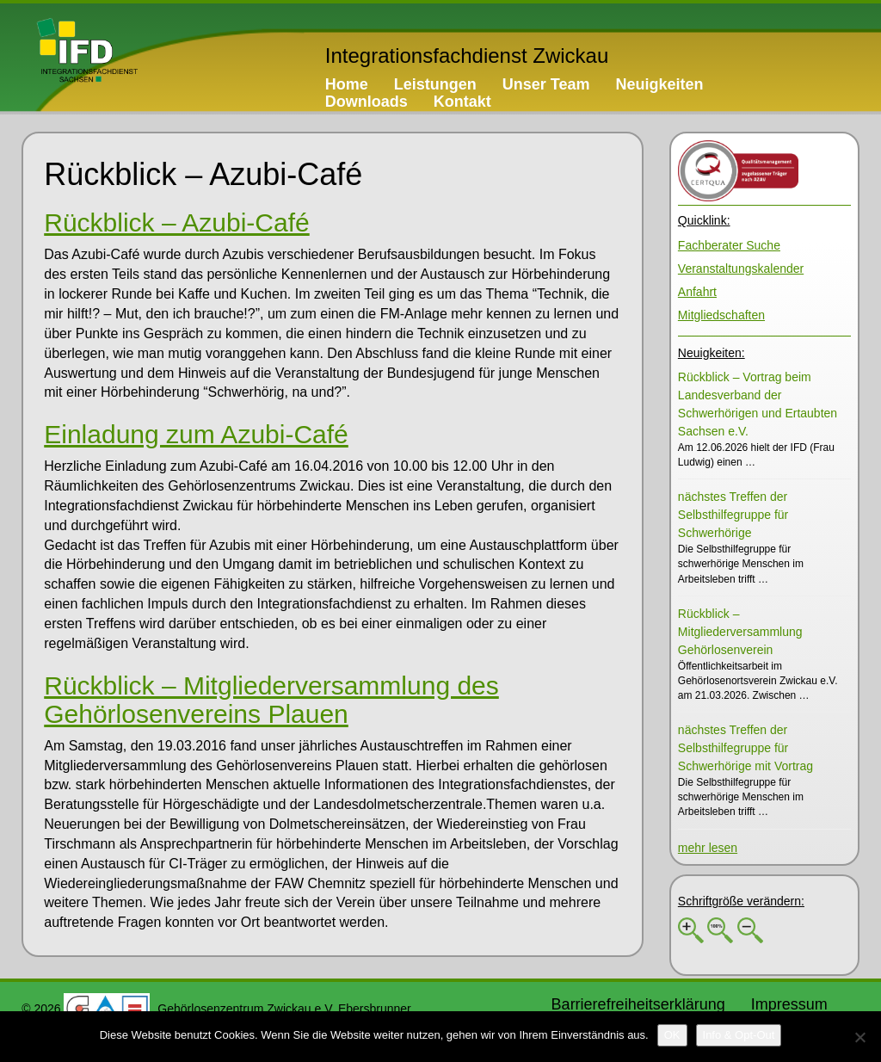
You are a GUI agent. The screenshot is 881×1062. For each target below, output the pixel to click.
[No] (859, 1037)
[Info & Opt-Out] (739, 1035)
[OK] (672, 1035)
